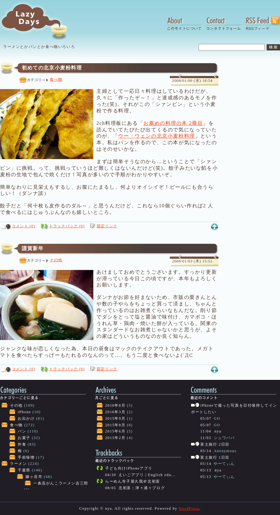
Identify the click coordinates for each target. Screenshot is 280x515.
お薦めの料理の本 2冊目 (173, 123)
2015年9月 (115, 418)
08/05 (110, 488)
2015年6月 (115, 431)
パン (22, 431)
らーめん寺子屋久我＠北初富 (132, 481)
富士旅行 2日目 (215, 444)
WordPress (189, 508)
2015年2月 (115, 438)
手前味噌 (26, 457)
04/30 (110, 475)
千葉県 (24, 470)
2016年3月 (115, 412)
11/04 (205, 431)
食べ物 (56, 79)
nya (218, 431)
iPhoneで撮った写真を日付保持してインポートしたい (234, 408)
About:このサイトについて (184, 23)
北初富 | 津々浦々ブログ (142, 488)
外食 (22, 444)
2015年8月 (115, 425)
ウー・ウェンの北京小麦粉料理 (156, 136)
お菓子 (24, 438)
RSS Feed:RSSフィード (262, 23)
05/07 (205, 418)
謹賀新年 (33, 248)
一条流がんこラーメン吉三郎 (60, 483)
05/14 (205, 451)
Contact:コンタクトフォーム (223, 23)
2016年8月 (115, 405)
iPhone (24, 412)
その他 (56, 260)
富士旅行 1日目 (215, 457)
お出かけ (26, 418)
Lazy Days (40, 20)
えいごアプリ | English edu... (147, 475)
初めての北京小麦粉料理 (52, 67)
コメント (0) (23, 226)
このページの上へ (214, 227)
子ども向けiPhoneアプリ (128, 468)
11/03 (205, 438)
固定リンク (107, 226)
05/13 (205, 470)
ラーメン (18, 463)
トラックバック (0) (67, 226)
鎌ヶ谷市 (34, 477)
